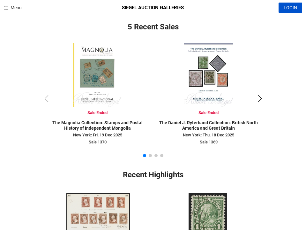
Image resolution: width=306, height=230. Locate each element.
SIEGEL (153, 8)
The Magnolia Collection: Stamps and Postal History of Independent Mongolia (97, 125)
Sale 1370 (98, 142)
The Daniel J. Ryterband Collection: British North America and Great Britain (208, 125)
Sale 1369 (209, 142)
